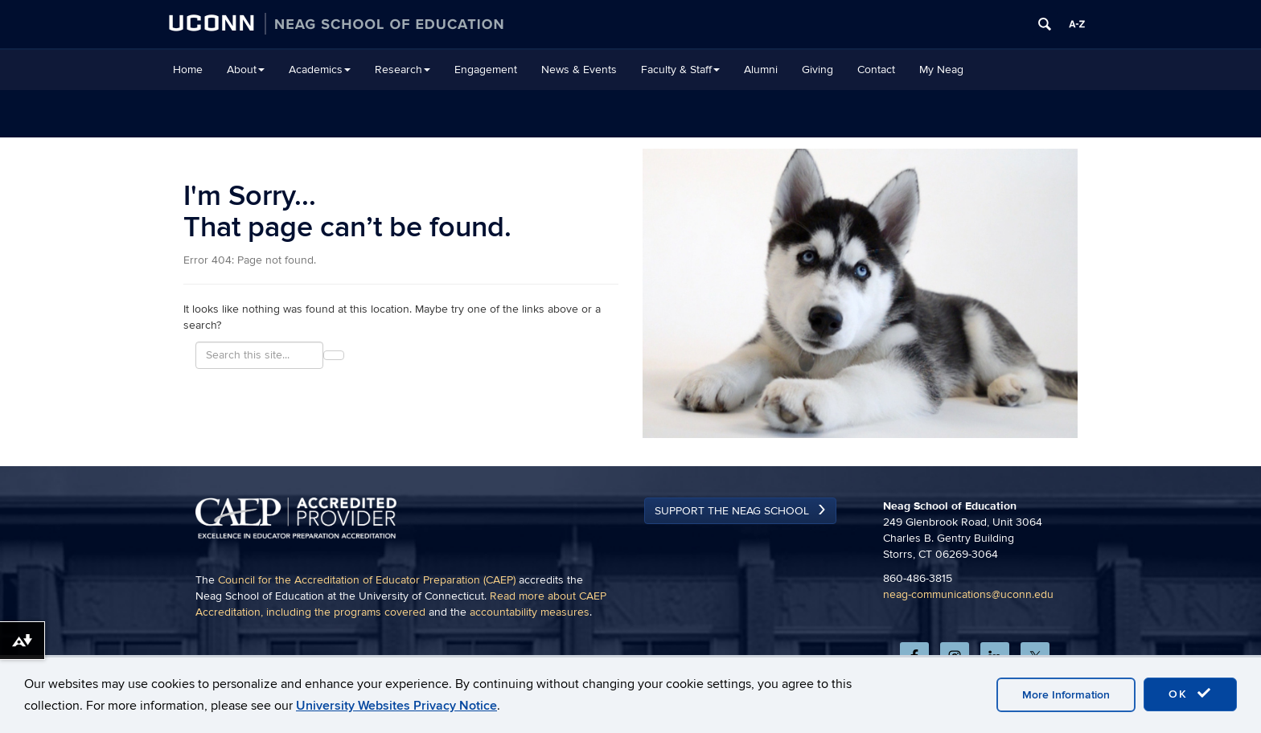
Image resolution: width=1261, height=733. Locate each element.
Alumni (761, 69)
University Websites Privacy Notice (396, 706)
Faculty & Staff (680, 69)
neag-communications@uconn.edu (968, 594)
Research (402, 69)
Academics (320, 69)
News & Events (579, 69)
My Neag (941, 69)
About (246, 69)
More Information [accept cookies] (1066, 695)
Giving (817, 69)
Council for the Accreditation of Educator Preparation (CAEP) (366, 580)
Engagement (485, 69)
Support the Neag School (732, 511)
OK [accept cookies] (1190, 693)
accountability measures (529, 612)
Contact (876, 69)
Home (188, 69)
